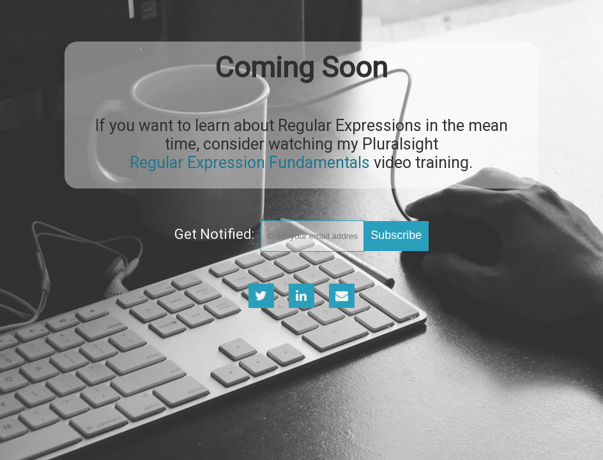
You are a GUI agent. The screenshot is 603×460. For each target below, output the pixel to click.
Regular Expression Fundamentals (250, 162)
